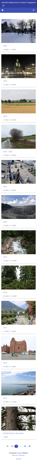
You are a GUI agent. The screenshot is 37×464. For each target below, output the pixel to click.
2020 (5, 222)
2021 (5, 187)
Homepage (18, 459)
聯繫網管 (25, 453)
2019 (5, 257)
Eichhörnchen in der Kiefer (13, 433)
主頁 (2, 10)
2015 (5, 398)
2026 (5, 46)
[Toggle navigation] (3, 5)
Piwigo (19, 453)
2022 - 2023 (7, 151)
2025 (5, 81)
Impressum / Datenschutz (18, 455)
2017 (5, 328)
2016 (5, 363)
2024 (5, 116)
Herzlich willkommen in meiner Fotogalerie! (18, 2)
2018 (5, 292)
